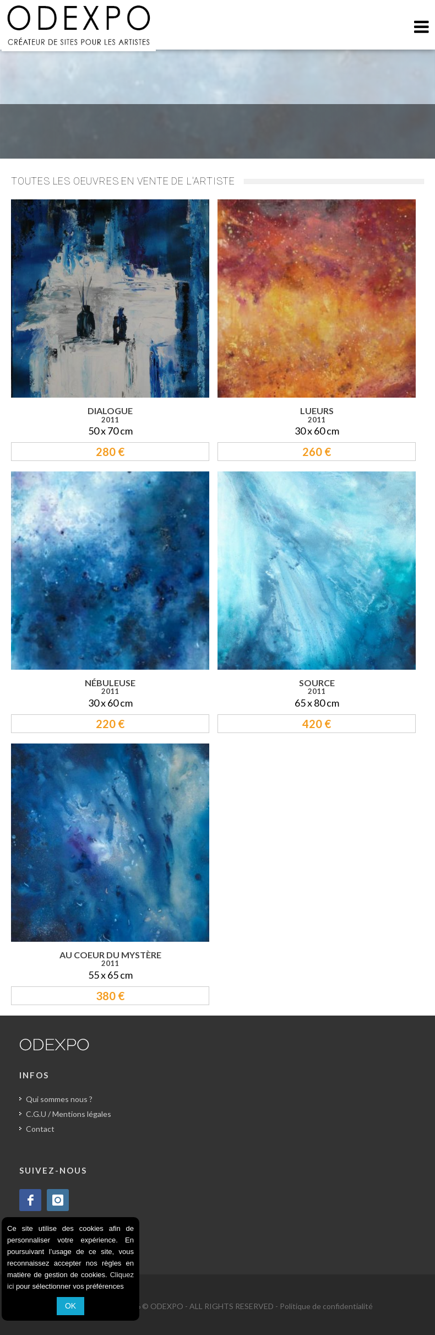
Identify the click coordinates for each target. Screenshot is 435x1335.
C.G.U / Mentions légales (68, 1114)
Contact (40, 1128)
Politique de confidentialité (326, 1306)
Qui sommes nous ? (59, 1099)
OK (70, 1305)
